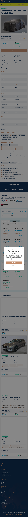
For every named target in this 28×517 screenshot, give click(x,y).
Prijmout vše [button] (14, 262)
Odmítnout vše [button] (14, 265)
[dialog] (14, 258)
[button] (14, 268)
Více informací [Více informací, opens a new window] (16, 259)
